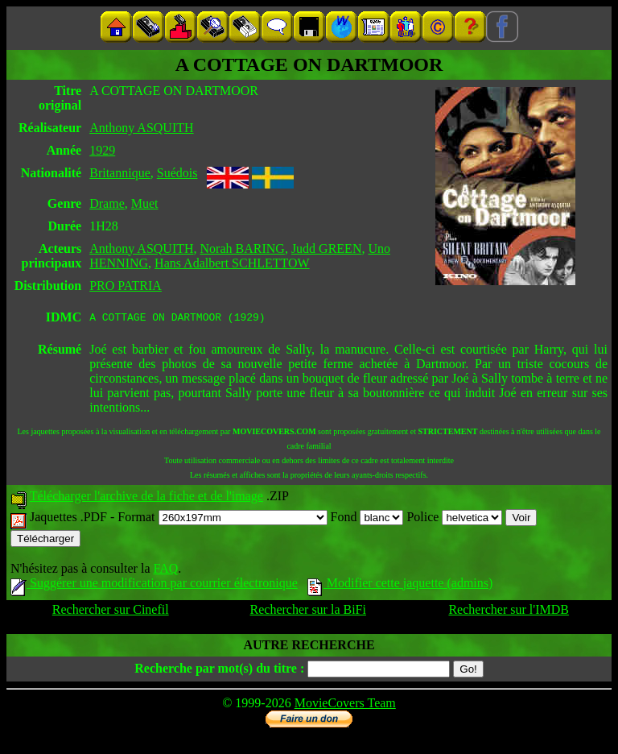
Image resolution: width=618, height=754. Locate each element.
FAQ (165, 571)
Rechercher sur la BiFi (308, 612)
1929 (102, 150)
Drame (107, 203)
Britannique (119, 173)
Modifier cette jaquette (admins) (400, 585)
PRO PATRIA (125, 285)
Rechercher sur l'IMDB (508, 612)
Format (222, 519)
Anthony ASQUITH (141, 128)
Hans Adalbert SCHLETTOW (232, 263)
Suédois (177, 173)
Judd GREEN (326, 248)
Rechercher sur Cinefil (110, 612)
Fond (367, 519)
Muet (145, 203)
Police (454, 519)
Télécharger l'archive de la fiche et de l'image (146, 498)
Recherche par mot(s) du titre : (219, 670)
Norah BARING (242, 248)
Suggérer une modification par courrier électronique (154, 585)
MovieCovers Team (345, 705)
